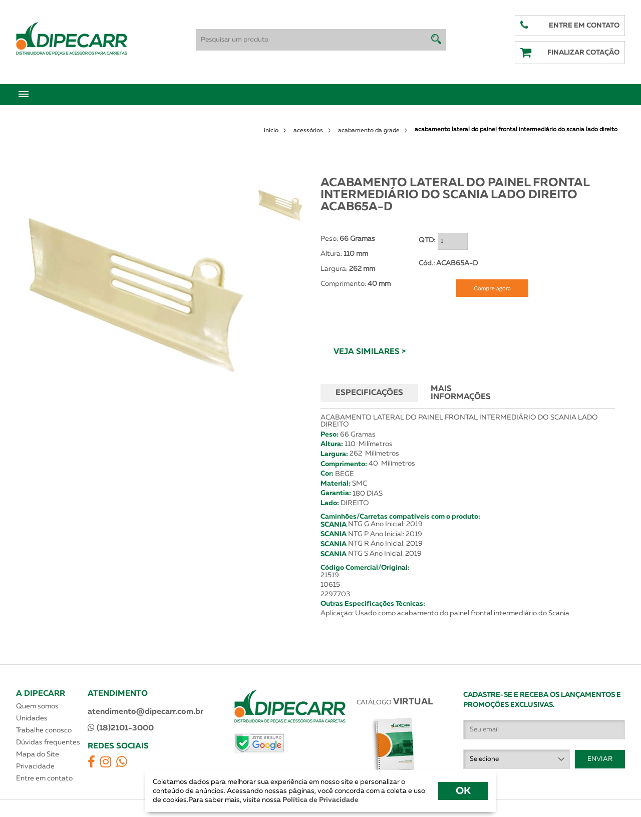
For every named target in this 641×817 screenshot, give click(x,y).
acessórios (308, 131)
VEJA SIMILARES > (370, 352)
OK (463, 791)
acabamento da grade (369, 131)
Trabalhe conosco (44, 730)
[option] (135, 292)
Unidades (32, 718)
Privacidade (35, 766)
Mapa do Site (37, 754)
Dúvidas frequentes (48, 742)
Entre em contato (44, 778)
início (271, 131)
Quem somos (37, 706)
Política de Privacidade (320, 799)
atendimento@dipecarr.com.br (145, 712)
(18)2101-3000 (121, 727)
